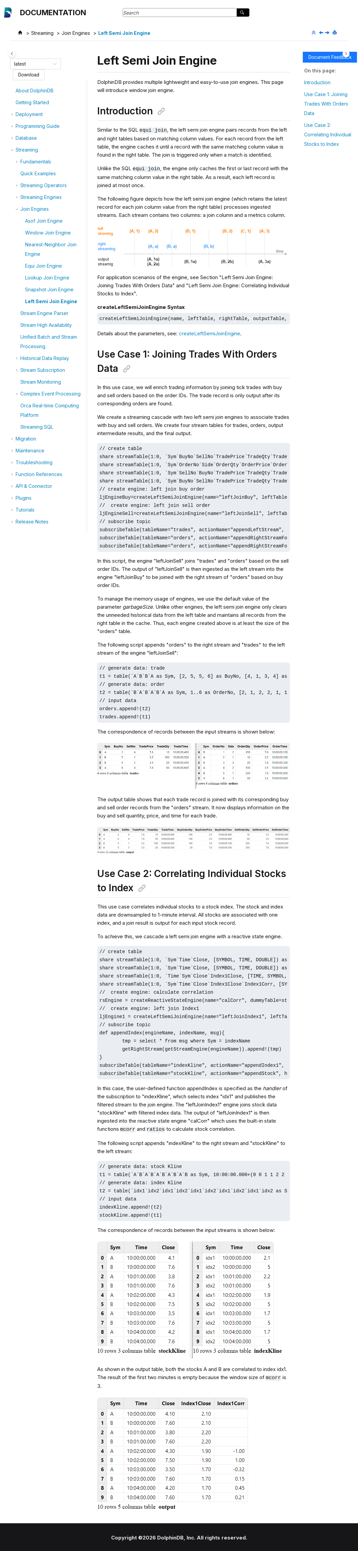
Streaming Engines (41, 197)
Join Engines (76, 33)
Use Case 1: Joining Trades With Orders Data (326, 103)
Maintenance (30, 450)
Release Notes (32, 521)
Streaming (42, 33)
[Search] (243, 12)
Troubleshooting (34, 462)
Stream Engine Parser (44, 313)
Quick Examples (38, 173)
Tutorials (25, 510)
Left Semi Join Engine (124, 33)
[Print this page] (335, 33)
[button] (13, 90)
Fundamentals (35, 161)
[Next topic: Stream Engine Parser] (327, 33)
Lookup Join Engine (47, 277)
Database (26, 138)
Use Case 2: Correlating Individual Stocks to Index (327, 134)
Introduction (317, 82)
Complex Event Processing (50, 394)
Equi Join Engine (43, 266)
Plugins (23, 498)
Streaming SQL (36, 427)
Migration (26, 439)
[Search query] (186, 12)
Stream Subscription (42, 370)
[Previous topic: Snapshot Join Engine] (321, 33)
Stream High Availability (46, 325)
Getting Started (32, 102)
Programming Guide (38, 126)
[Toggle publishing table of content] (12, 53)
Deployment (29, 114)
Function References (39, 474)
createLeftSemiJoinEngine (209, 333)
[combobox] (32, 64)
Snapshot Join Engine (49, 289)
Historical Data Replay (44, 358)
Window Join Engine (48, 232)
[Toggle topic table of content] (346, 53)
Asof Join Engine (44, 221)
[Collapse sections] (314, 33)
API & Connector (34, 486)
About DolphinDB (35, 90)
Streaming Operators (43, 185)
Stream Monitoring (40, 382)
